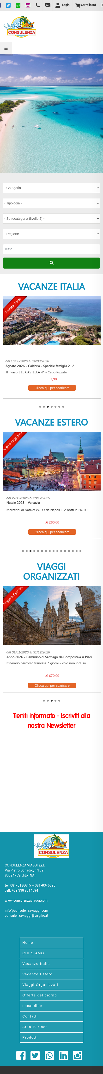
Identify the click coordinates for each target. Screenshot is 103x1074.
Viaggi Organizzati (40, 985)
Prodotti (30, 1037)
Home (27, 943)
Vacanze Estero (37, 974)
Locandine (32, 1006)
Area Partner (34, 1027)
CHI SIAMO (33, 953)
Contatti (30, 1016)
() (85, 5)
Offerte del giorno (39, 995)
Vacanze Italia (36, 964)
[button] (40, 407)
